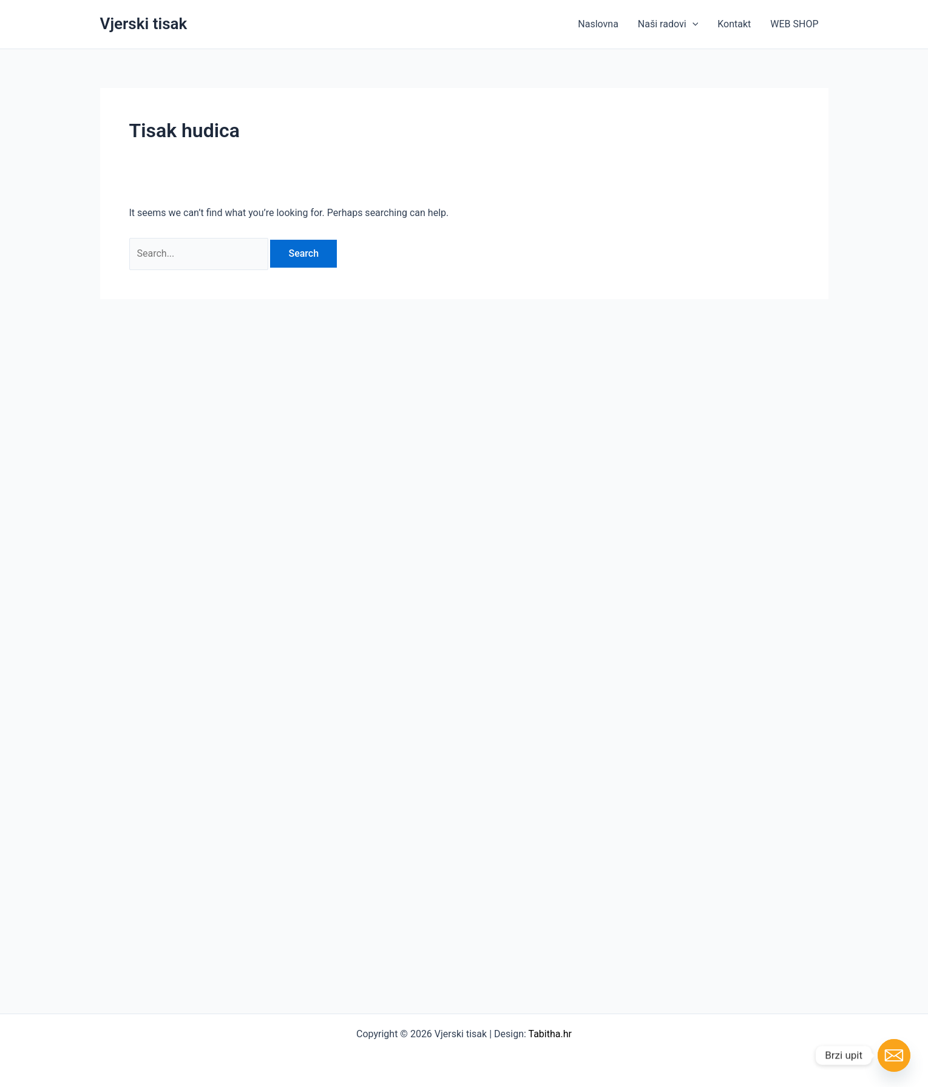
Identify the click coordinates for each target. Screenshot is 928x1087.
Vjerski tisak (144, 24)
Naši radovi (668, 24)
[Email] (894, 1055)
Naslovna (598, 24)
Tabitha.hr (550, 1034)
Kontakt (734, 24)
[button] (692, 24)
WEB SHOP (794, 24)
